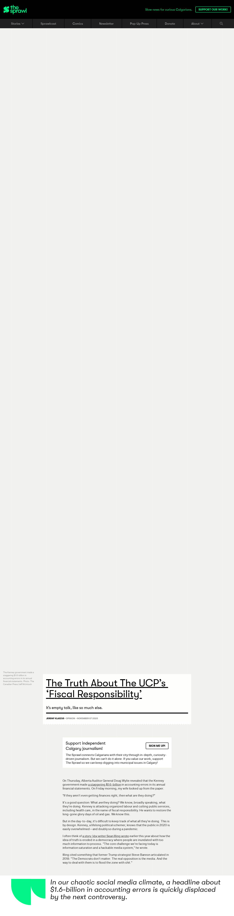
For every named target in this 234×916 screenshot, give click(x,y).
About (197, 23)
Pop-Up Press (139, 23)
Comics (78, 23)
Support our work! (213, 9)
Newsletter (106, 23)
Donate (170, 23)
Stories (17, 23)
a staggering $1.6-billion (104, 784)
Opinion (70, 718)
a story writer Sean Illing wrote (105, 836)
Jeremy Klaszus (55, 718)
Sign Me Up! (157, 745)
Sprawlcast (48, 23)
